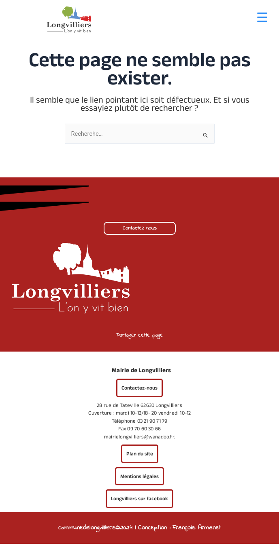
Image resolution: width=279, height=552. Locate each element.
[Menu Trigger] (262, 17)
